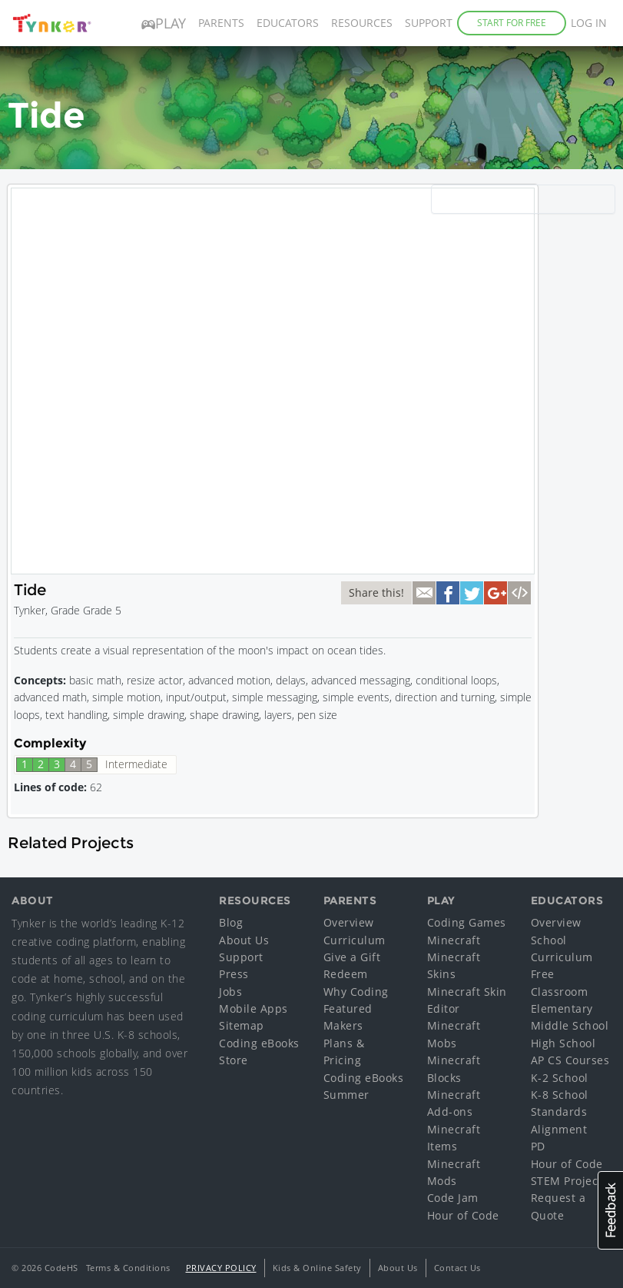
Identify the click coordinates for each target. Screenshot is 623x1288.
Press (234, 974)
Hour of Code (463, 1215)
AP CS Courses (570, 1060)
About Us (244, 940)
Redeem (345, 974)
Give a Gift (352, 957)
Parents (221, 22)
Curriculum (354, 940)
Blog (231, 922)
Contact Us (457, 1267)
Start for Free (511, 22)
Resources (362, 22)
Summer (346, 1094)
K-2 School (559, 1077)
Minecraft (454, 940)
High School (563, 1043)
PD (538, 1146)
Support (428, 22)
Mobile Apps (253, 1008)
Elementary (562, 1008)
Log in (589, 22)
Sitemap (241, 1025)
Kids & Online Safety (317, 1267)
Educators (288, 22)
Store (233, 1060)
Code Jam (453, 1197)
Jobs (230, 991)
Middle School (570, 1025)
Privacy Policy (221, 1267)
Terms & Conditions (128, 1267)
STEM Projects (569, 1180)
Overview (348, 922)
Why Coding (356, 991)
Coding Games (466, 922)
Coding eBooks (259, 1043)
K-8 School (559, 1094)
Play (163, 23)
